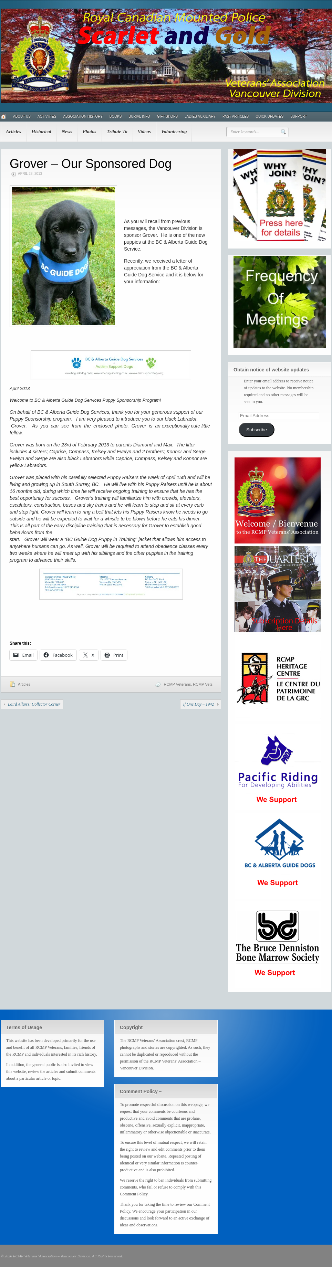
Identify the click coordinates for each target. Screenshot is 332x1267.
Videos (144, 131)
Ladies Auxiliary (200, 116)
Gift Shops (167, 116)
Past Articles (235, 116)
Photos (89, 131)
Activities (47, 116)
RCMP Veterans (177, 684)
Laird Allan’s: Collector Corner (34, 704)
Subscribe (256, 429)
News (67, 131)
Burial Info (139, 116)
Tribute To (117, 131)
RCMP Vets (202, 684)
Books (116, 116)
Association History (82, 116)
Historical (41, 131)
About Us (22, 116)
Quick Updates (269, 116)
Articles (13, 131)
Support (298, 116)
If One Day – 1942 (198, 704)
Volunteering (174, 131)
